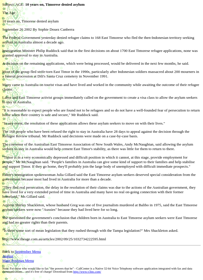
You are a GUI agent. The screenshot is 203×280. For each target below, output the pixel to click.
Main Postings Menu (18, 260)
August (7, 256)
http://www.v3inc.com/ (87, 271)
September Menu (28, 251)
